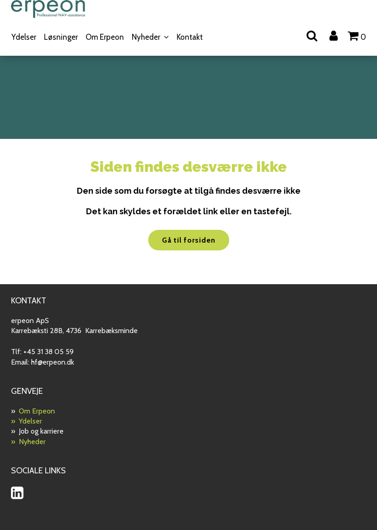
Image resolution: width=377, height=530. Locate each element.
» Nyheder (28, 441)
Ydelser (23, 37)
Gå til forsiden (188, 240)
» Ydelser (26, 421)
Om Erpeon (105, 37)
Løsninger (61, 37)
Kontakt (190, 37)
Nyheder (146, 37)
